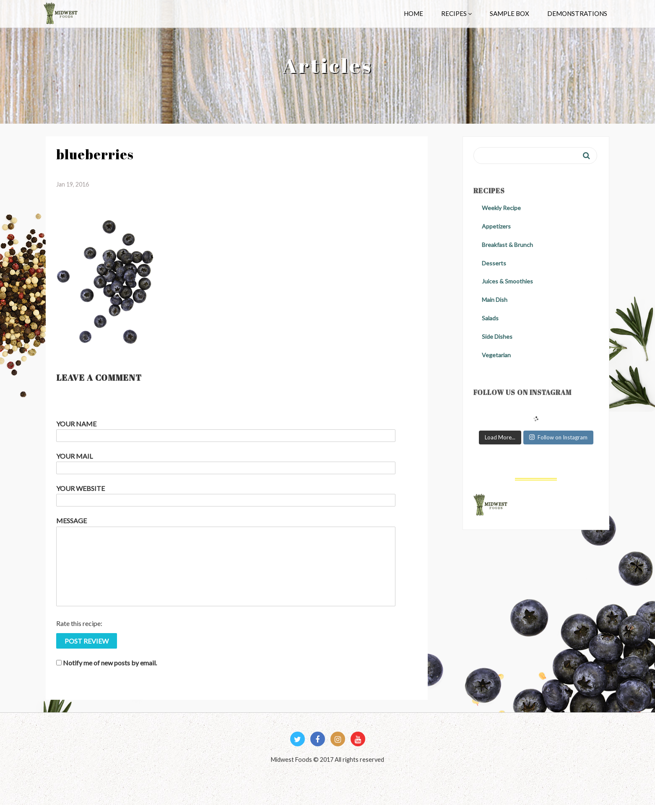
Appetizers (496, 226)
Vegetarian (496, 354)
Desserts (494, 263)
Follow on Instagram (558, 437)
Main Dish (494, 299)
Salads (490, 318)
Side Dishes (497, 336)
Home (413, 13)
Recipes (456, 13)
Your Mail (74, 456)
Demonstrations (577, 13)
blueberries (95, 154)
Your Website (80, 488)
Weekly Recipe (501, 207)
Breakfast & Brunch (507, 244)
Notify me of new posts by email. (110, 663)
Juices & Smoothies (507, 281)
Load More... (500, 437)
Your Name (76, 424)
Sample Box (509, 13)
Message (71, 521)
